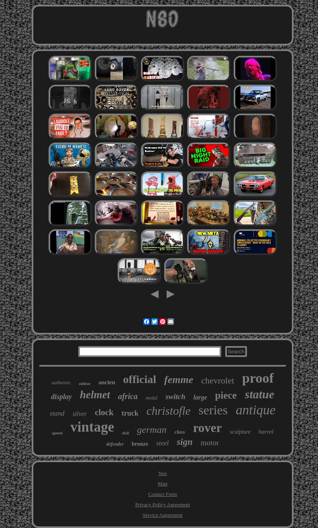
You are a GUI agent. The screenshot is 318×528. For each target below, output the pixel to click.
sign (185, 442)
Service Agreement (162, 515)
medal (151, 398)
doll (125, 432)
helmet (95, 395)
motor (210, 442)
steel (162, 443)
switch (175, 396)
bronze (140, 444)
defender (115, 444)
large (200, 397)
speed (57, 432)
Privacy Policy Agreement (162, 504)
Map (162, 484)
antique (255, 410)
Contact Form (162, 494)
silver (80, 413)
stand (57, 413)
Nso (163, 473)
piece (226, 395)
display (61, 397)
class (180, 432)
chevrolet (217, 380)
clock (104, 412)
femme (178, 379)
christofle (169, 410)
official (139, 379)
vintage (92, 427)
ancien (106, 382)
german (151, 429)
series (213, 410)
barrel (266, 431)
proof (258, 378)
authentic (61, 382)
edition (84, 383)
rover (207, 428)
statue (259, 394)
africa (128, 396)
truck (130, 413)
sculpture (240, 432)
